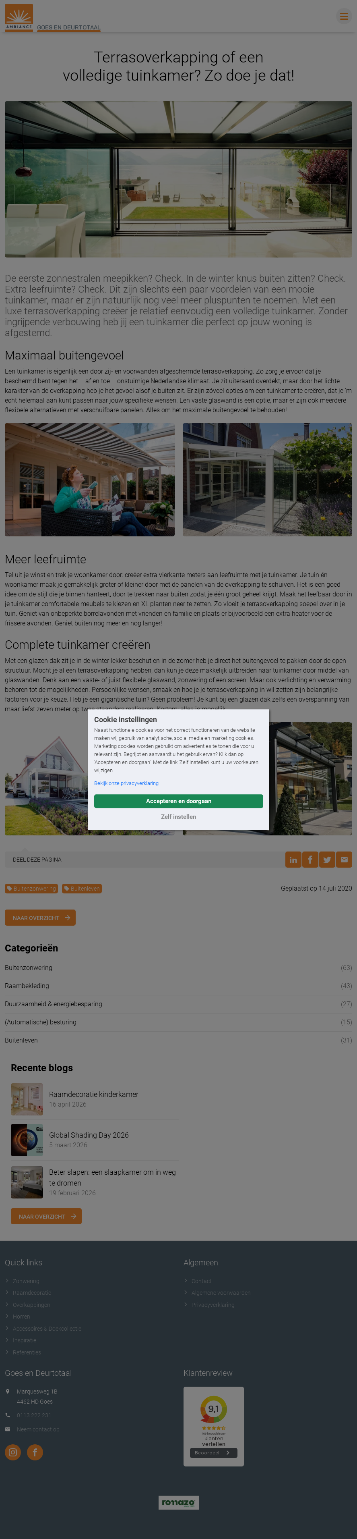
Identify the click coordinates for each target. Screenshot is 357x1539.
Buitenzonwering (31, 888)
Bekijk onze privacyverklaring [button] (126, 783)
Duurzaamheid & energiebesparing (53, 1004)
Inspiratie (20, 1340)
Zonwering (22, 1281)
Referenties (23, 1352)
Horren (17, 1316)
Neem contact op (38, 1429)
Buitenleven (82, 888)
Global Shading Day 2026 (89, 1135)
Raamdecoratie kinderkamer (93, 1094)
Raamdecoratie (28, 1293)
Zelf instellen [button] (178, 816)
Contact (198, 1281)
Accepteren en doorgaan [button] (178, 801)
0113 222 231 (34, 1415)
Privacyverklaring (209, 1305)
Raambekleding (27, 986)
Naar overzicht (36, 918)
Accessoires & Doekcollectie (43, 1328)
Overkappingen (27, 1305)
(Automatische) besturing (40, 1022)
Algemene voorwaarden (217, 1293)
